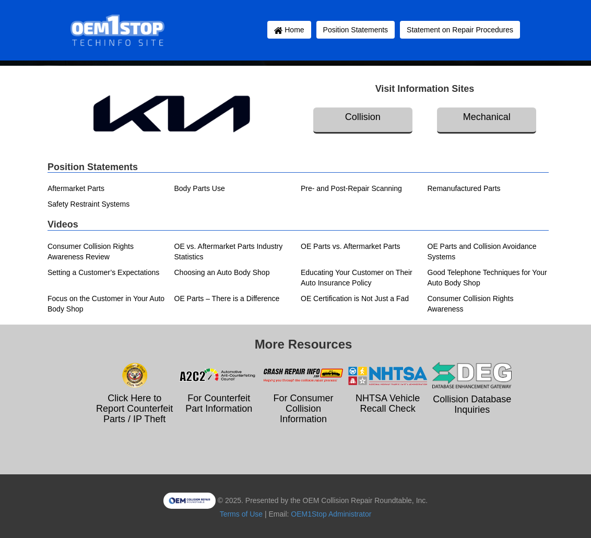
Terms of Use (241, 514)
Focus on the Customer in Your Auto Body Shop (106, 303)
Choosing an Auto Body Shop (222, 272)
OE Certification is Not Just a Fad (355, 298)
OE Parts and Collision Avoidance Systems (482, 251)
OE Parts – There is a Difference (227, 298)
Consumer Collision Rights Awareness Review (91, 251)
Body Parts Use (199, 188)
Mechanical (487, 117)
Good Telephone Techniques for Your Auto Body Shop (487, 277)
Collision (363, 117)
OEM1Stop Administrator (331, 514)
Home (289, 30)
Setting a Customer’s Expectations (103, 272)
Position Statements (355, 30)
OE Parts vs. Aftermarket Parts (350, 246)
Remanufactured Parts (464, 188)
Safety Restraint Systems (88, 204)
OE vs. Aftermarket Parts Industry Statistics (228, 251)
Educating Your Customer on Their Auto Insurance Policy (356, 277)
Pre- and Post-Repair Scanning (351, 188)
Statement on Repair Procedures (460, 30)
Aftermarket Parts (76, 188)
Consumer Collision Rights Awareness (471, 303)
